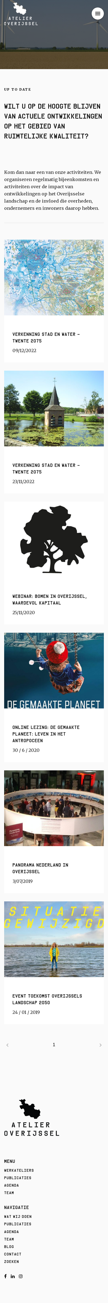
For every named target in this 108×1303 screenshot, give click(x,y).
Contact (13, 1254)
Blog (9, 1246)
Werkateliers (19, 1170)
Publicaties (18, 1178)
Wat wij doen (18, 1216)
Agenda (11, 1185)
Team (9, 1193)
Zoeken (11, 1261)
